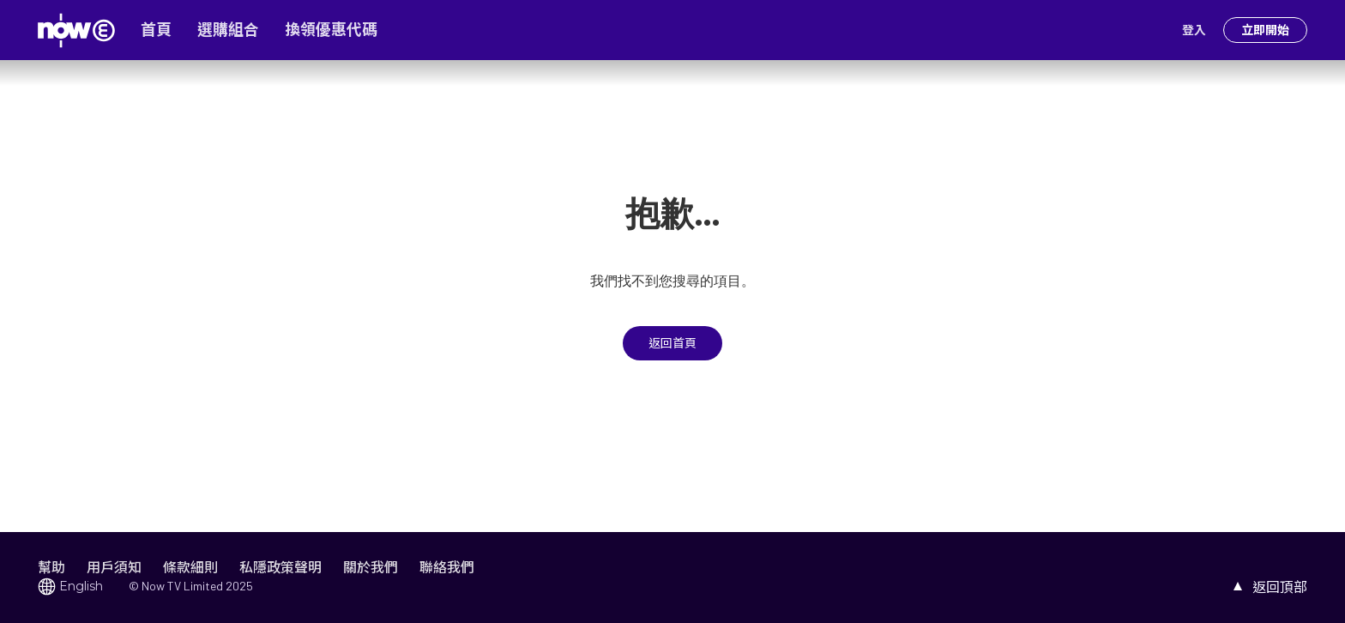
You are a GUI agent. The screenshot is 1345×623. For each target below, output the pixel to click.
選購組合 (228, 30)
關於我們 (370, 567)
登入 (1194, 30)
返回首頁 (672, 343)
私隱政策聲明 (280, 567)
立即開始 (1265, 30)
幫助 (51, 567)
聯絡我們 (446, 567)
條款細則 (190, 567)
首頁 (156, 30)
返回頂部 (1279, 586)
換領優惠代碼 (331, 30)
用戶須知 (114, 567)
